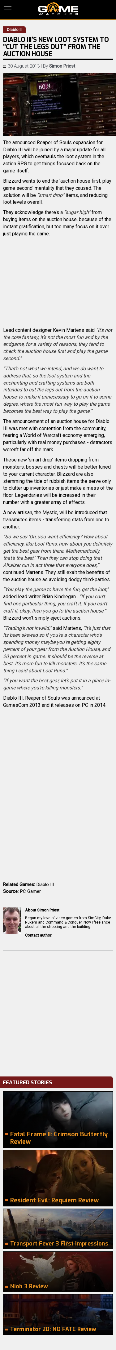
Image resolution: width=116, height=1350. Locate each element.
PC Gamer (30, 891)
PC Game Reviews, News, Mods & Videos (58, 8)
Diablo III (45, 884)
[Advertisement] (58, 1012)
